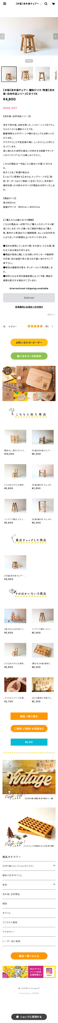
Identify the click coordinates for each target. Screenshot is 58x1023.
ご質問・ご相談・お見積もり (29, 728)
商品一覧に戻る (29, 716)
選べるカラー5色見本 (29, 356)
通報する (51, 314)
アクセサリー (8, 931)
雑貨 (4, 903)
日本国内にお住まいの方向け (29, 307)
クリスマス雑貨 (9, 922)
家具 (4, 884)
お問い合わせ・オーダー (29, 342)
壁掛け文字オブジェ (12, 875)
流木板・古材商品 (11, 894)
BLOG (29, 742)
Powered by (29, 993)
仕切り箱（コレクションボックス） (18, 866)
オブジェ (6, 913)
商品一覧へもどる (29, 956)
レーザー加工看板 (11, 941)
